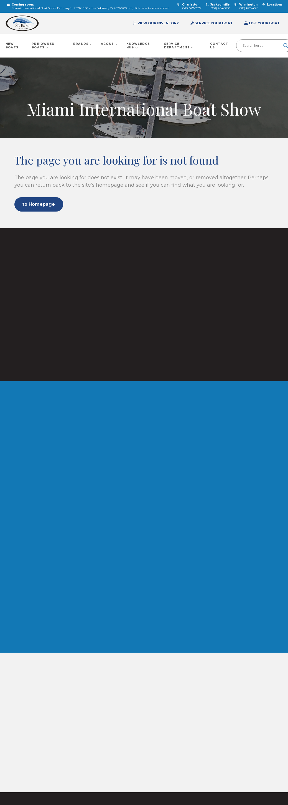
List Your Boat (262, 23)
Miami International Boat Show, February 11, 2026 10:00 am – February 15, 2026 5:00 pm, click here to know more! (90, 8)
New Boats (12, 45)
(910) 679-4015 (248, 8)
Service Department (179, 45)
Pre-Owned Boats (43, 45)
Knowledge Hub (138, 45)
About (109, 44)
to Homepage (39, 204)
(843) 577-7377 (192, 8)
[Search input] (262, 46)
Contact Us (219, 45)
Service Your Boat (211, 23)
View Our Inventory (156, 23)
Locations (274, 4)
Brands (83, 44)
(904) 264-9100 (220, 8)
